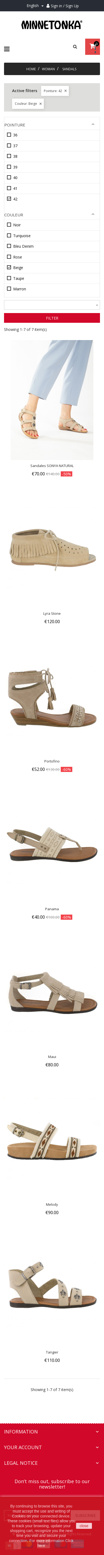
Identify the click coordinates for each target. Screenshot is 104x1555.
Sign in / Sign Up (65, 5)
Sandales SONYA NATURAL (52, 465)
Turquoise (22, 235)
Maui (52, 1056)
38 (15, 156)
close (84, 1526)
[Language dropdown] (35, 6)
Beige (18, 267)
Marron (19, 288)
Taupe (18, 278)
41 (15, 188)
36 (15, 134)
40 (15, 177)
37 (15, 145)
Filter (52, 318)
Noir (17, 224)
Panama (52, 908)
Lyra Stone (52, 613)
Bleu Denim (23, 246)
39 (15, 167)
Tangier (52, 1352)
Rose (17, 257)
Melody (52, 1204)
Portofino (52, 761)
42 (15, 198)
